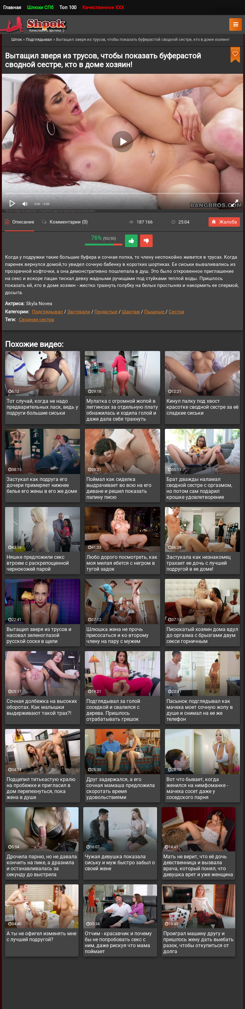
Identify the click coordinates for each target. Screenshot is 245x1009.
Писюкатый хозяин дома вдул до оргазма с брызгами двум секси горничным (202, 635)
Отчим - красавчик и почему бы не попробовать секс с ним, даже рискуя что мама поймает (118, 942)
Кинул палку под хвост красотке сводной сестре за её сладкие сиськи (202, 407)
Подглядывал (47, 312)
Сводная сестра (36, 319)
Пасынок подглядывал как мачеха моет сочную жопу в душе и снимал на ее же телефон (199, 710)
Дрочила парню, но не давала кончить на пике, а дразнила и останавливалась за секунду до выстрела (42, 865)
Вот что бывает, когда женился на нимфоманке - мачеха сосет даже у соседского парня (197, 788)
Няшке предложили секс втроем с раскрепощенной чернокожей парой (38, 563)
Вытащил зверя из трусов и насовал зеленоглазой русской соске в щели (39, 635)
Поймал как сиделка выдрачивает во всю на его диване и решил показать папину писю (118, 488)
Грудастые (106, 312)
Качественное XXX (103, 7)
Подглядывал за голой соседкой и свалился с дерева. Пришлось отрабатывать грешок (113, 710)
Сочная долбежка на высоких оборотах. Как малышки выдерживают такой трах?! (42, 707)
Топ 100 (67, 7)
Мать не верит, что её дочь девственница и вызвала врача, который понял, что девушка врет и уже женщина (198, 865)
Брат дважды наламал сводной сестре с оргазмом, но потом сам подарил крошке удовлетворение (199, 488)
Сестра (176, 312)
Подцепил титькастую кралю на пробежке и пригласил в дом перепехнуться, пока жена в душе (41, 788)
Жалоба (224, 222)
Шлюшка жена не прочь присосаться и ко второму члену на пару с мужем (117, 635)
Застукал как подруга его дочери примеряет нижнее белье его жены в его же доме (42, 485)
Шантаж (131, 312)
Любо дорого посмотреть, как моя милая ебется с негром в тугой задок (121, 563)
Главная (12, 7)
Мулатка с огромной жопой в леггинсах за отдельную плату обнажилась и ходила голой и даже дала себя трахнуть (122, 410)
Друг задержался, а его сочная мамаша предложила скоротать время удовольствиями (120, 788)
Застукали (78, 312)
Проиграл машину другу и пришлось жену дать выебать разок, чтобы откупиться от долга (198, 942)
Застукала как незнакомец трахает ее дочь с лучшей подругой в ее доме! (198, 563)
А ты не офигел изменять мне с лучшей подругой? (41, 936)
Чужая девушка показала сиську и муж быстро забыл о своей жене (120, 862)
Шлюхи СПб (40, 7)
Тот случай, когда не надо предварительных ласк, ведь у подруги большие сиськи (42, 407)
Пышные (155, 312)
